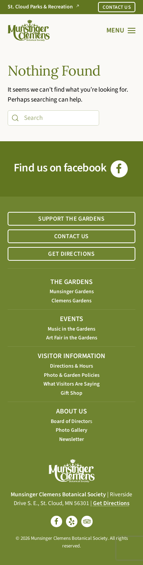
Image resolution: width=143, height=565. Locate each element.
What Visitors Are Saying (71, 384)
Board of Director (70, 421)
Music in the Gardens (71, 329)
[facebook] (56, 521)
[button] (121, 30)
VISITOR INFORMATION (71, 356)
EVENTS (71, 319)
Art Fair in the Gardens (71, 338)
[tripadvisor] (87, 521)
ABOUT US (71, 411)
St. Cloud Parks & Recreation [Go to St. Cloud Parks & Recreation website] (45, 7)
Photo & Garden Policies (72, 375)
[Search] (53, 118)
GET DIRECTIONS (71, 254)
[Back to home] (29, 30)
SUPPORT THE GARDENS (71, 219)
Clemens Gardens (71, 301)
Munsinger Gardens (72, 291)
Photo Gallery (71, 430)
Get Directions (111, 503)
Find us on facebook (71, 168)
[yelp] (71, 521)
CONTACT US (117, 7)
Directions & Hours (71, 366)
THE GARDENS (71, 282)
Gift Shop (71, 393)
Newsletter (71, 439)
